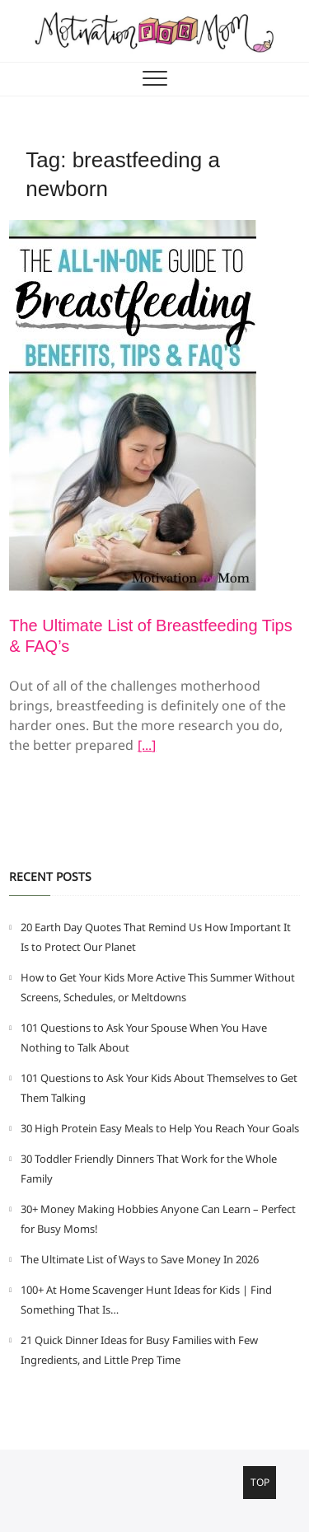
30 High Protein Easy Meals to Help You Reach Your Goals (160, 1128)
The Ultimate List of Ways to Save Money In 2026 (140, 1259)
